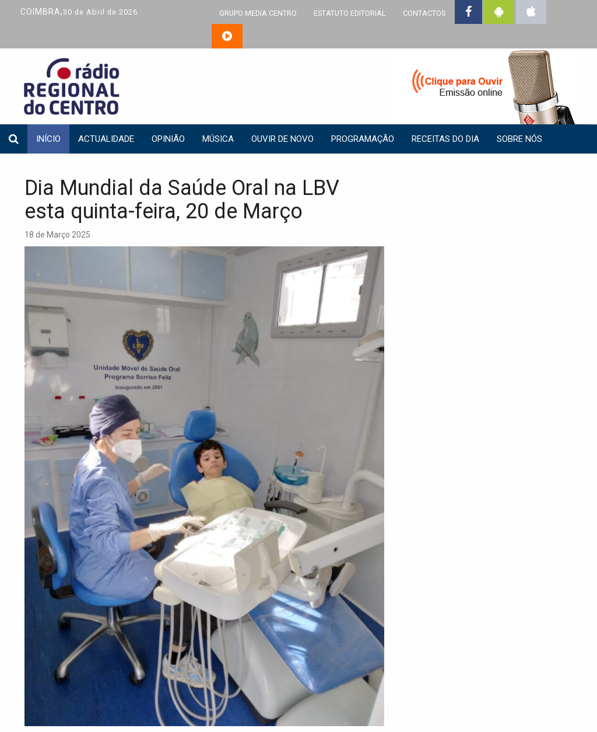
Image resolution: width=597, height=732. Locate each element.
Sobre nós (519, 139)
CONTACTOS (424, 13)
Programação (362, 139)
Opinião (168, 139)
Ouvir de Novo (282, 139)
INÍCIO (48, 139)
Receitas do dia (445, 139)
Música (218, 139)
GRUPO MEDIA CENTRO (258, 13)
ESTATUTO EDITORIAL (350, 13)
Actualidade (106, 139)
